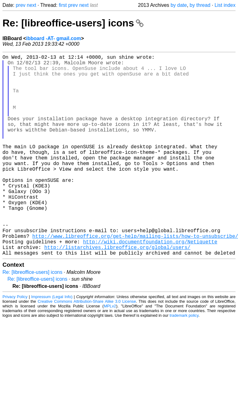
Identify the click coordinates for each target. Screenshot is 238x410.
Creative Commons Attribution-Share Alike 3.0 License (87, 346)
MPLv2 (110, 350)
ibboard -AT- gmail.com (53, 38)
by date (179, 5)
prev (20, 5)
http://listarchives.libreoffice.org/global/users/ (117, 290)
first (63, 5)
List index (225, 5)
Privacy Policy (14, 341)
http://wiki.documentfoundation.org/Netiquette (150, 283)
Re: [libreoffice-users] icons (73, 23)
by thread (200, 5)
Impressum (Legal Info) (51, 341)
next (31, 5)
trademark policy (184, 360)
